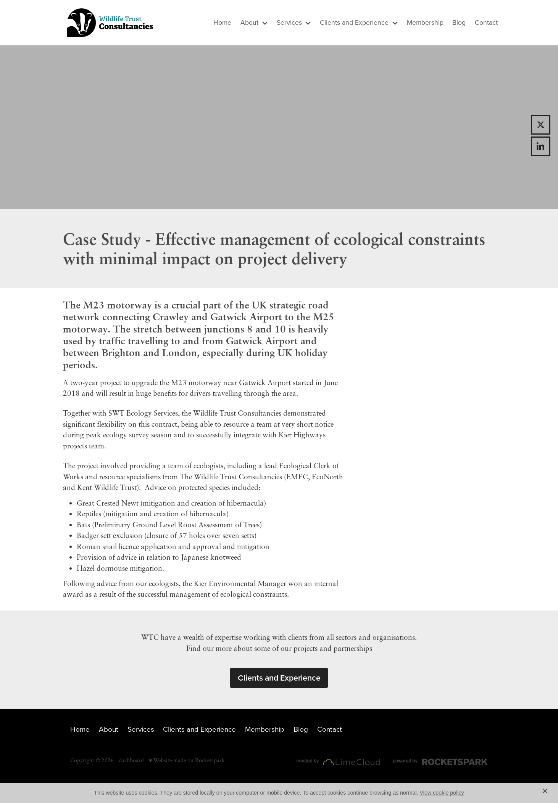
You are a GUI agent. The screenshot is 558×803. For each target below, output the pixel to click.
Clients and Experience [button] (279, 678)
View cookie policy (442, 793)
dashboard (131, 760)
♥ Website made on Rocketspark (187, 760)
